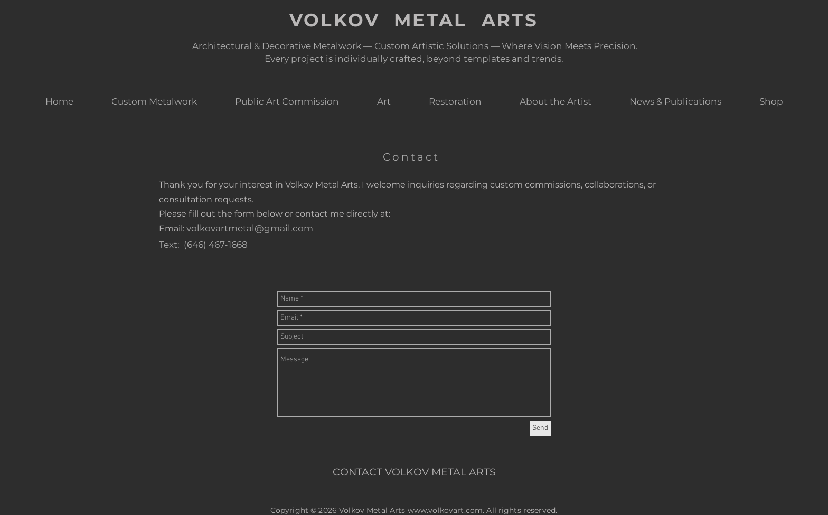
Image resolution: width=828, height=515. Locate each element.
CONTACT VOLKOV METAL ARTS (414, 472)
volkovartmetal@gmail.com (249, 228)
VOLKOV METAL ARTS (414, 20)
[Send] (540, 428)
